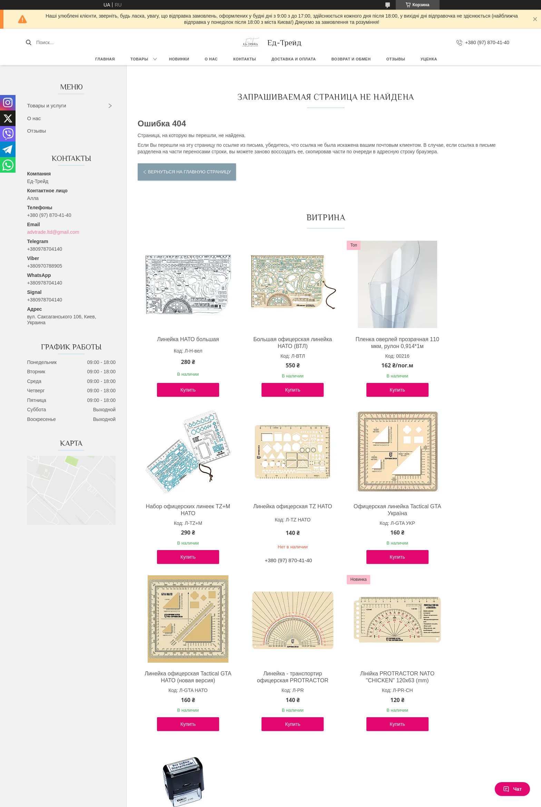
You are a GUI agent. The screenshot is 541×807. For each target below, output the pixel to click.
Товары (139, 59)
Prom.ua (300, 794)
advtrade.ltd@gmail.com (53, 232)
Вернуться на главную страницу (189, 171)
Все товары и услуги (323, 753)
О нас (211, 59)
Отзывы (395, 59)
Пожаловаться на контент (249, 800)
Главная (105, 59)
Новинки (179, 59)
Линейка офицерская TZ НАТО (183, 506)
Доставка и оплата (294, 59)
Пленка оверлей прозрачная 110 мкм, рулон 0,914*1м (373, 342)
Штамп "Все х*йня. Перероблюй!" (278, 677)
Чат (512, 789)
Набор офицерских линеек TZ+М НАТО (468, 342)
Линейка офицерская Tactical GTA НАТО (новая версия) (373, 509)
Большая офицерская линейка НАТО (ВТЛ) (278, 342)
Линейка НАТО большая (183, 339)
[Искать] (28, 42)
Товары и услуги (46, 105)
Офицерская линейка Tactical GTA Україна (278, 509)
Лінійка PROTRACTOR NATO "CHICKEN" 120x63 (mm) (183, 677)
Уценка (429, 59)
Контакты (244, 59)
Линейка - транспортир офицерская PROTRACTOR (468, 509)
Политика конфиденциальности (307, 800)
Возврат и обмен (351, 59)
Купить (183, 390)
